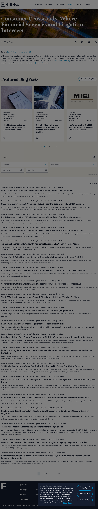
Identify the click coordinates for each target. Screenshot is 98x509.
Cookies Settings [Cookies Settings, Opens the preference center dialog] (85, 500)
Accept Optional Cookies (85, 487)
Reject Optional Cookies (85, 494)
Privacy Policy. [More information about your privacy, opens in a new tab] (67, 503)
